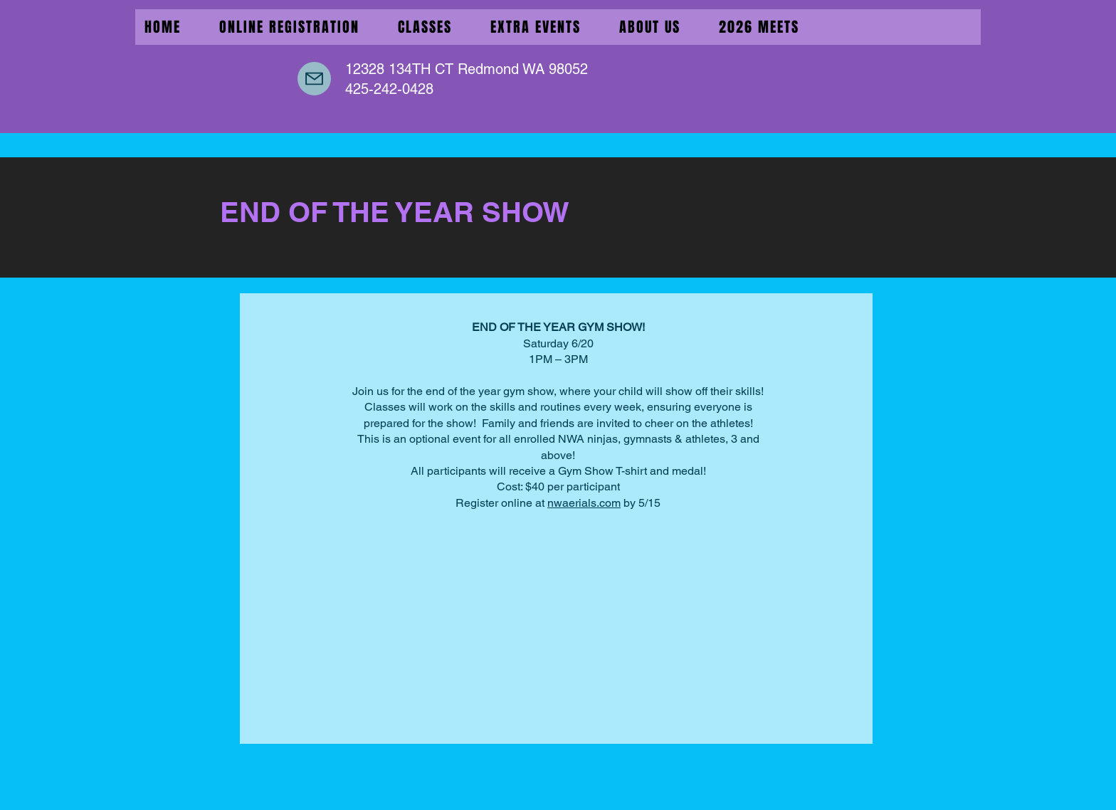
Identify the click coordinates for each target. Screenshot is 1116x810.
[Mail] (314, 78)
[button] (535, 27)
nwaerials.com (584, 503)
